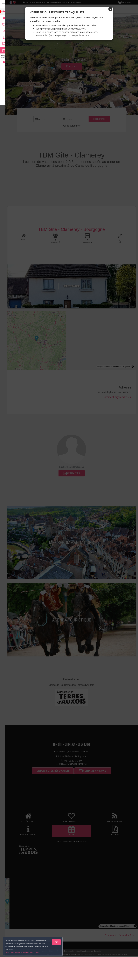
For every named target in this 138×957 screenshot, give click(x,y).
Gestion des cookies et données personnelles (22, 952)
